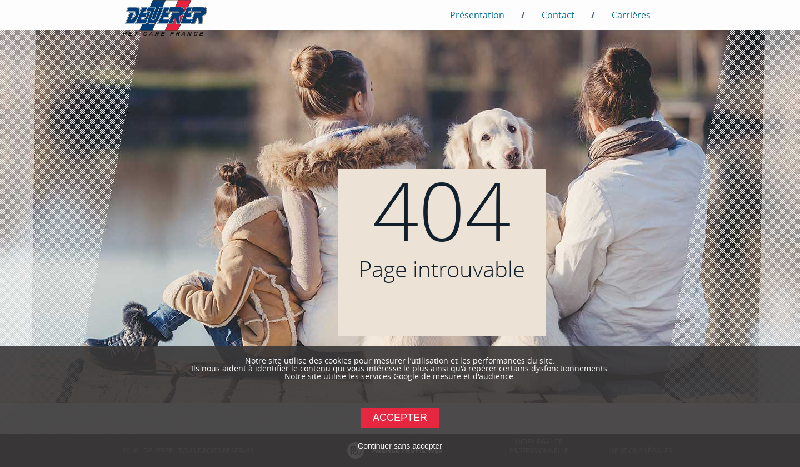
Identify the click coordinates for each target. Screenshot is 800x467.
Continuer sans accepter (400, 445)
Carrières (631, 15)
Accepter (400, 417)
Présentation (477, 15)
